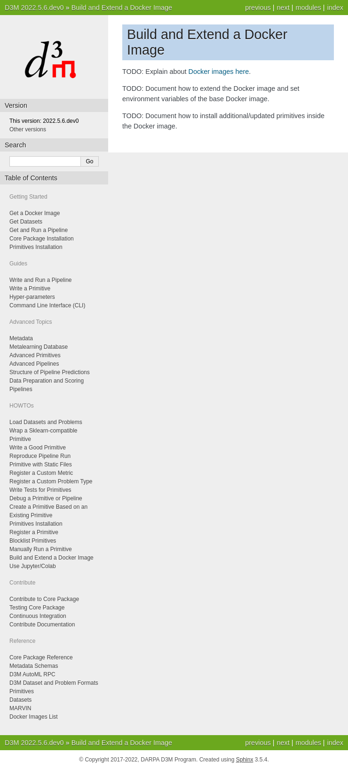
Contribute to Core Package (44, 599)
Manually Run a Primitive (40, 549)
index (335, 7)
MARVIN (20, 708)
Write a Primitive (29, 288)
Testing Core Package (36, 607)
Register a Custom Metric (41, 473)
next (283, 7)
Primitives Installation (36, 247)
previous (257, 7)
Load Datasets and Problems (45, 422)
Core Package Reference (41, 657)
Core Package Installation (41, 238)
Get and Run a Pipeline (38, 230)
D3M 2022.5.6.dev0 (34, 7)
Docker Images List (33, 716)
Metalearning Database (38, 347)
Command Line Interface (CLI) (47, 305)
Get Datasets (25, 221)
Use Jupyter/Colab (32, 566)
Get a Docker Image (34, 213)
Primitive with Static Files (40, 464)
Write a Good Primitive (37, 447)
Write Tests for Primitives (40, 490)
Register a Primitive (33, 532)
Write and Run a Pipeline (40, 280)
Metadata (21, 338)
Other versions (27, 129)
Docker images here (219, 71)
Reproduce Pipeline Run (40, 456)
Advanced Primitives (35, 355)
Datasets (20, 700)
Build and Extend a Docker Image (121, 7)
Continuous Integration (37, 616)
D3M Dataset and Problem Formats (53, 683)
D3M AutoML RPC (32, 674)
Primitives (21, 691)
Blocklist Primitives (32, 540)
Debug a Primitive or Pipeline (45, 498)
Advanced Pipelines (34, 363)
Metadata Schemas (33, 666)
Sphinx (244, 759)
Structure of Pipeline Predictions (49, 372)
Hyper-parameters (32, 297)
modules (308, 7)
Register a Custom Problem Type (51, 481)
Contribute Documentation (42, 624)
